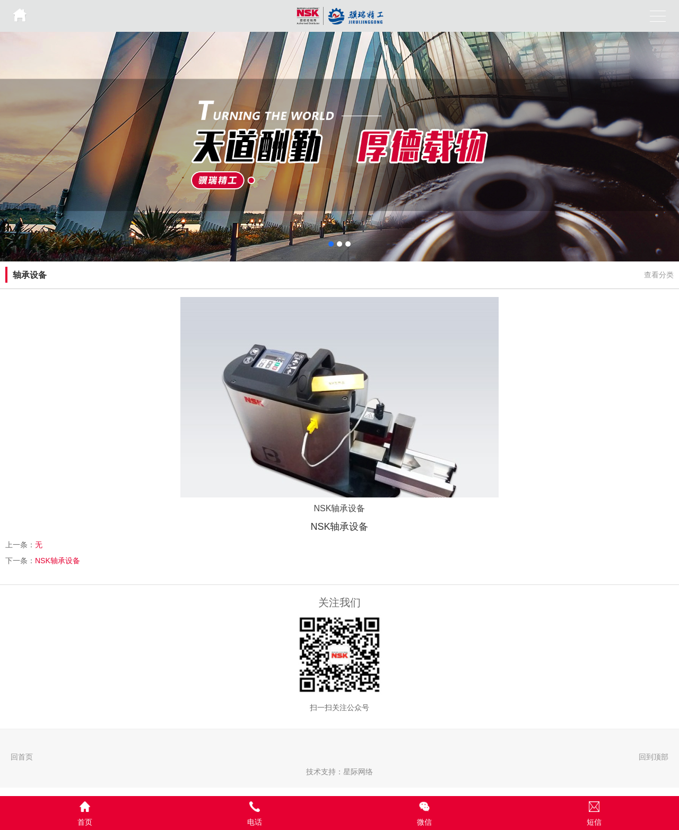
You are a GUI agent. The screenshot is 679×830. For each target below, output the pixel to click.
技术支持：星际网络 (339, 771)
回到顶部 (653, 757)
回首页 (22, 757)
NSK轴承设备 (57, 560)
